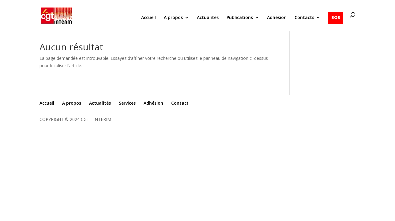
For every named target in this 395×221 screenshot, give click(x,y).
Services (127, 103)
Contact (180, 103)
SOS (335, 17)
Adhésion (277, 17)
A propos (173, 17)
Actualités (208, 17)
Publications (240, 17)
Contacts (304, 17)
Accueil (148, 17)
